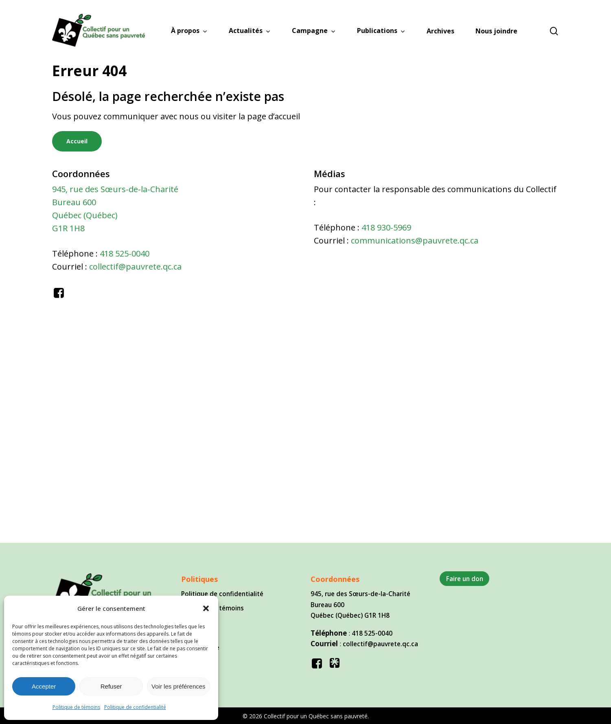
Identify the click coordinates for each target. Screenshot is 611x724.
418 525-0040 (124, 253)
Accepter (44, 686)
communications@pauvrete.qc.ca (414, 240)
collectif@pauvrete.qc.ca (135, 266)
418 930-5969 (386, 227)
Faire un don (464, 579)
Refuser (111, 686)
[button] (206, 608)
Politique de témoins (76, 707)
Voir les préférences (178, 686)
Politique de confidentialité (135, 707)
